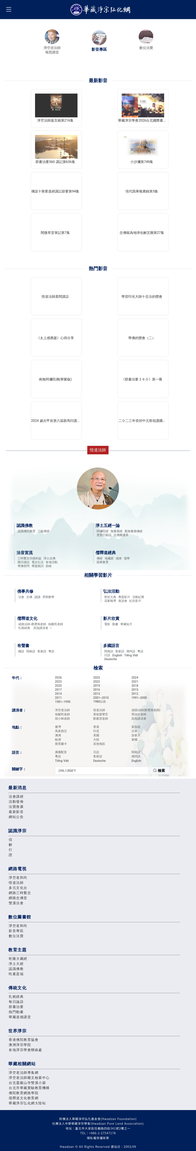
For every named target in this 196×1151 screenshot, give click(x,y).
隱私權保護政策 (98, 1138)
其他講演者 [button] (42, 628)
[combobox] (112, 770)
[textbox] (102, 770)
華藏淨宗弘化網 (101, 9)
